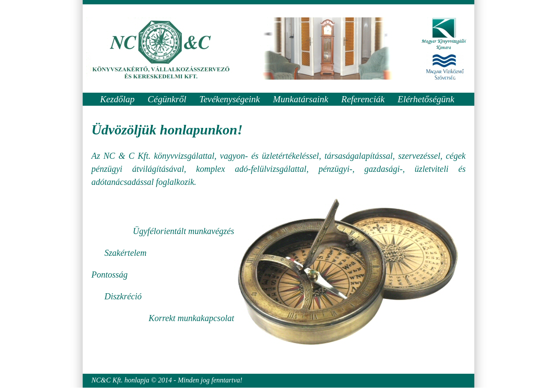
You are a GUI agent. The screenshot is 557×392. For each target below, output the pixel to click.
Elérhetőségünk (426, 99)
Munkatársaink (300, 99)
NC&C (101, 380)
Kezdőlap (117, 99)
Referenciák (363, 99)
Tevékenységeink (229, 99)
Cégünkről (167, 99)
